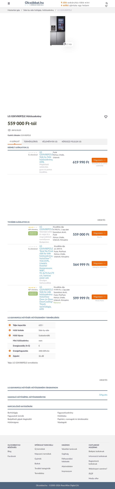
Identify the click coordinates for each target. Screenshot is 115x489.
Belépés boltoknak (96, 451)
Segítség (65, 454)
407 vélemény (33, 289)
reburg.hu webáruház (100, 267)
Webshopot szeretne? (98, 469)
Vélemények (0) (49, 142)
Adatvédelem (67, 466)
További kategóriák (42, 469)
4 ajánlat (15, 142)
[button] (105, 6)
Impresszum (67, 471)
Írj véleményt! (33, 155)
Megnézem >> (100, 160)
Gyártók (38, 459)
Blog (9, 451)
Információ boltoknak (98, 456)
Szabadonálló (44, 336)
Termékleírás (31, 142)
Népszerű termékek (43, 454)
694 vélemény (33, 229)
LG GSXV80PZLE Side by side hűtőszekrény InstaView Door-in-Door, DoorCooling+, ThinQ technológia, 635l (46, 298)
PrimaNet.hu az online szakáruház (99, 165)
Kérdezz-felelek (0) (71, 142)
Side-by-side (44, 330)
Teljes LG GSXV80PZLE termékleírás (23, 363)
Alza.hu (99, 237)
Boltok (37, 464)
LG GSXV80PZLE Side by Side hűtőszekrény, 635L (46, 157)
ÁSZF (91, 474)
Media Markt (99, 300)
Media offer (94, 479)
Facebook (12, 456)
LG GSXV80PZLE (46, 228)
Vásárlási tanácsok (69, 449)
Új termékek (40, 449)
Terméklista (39, 473)
